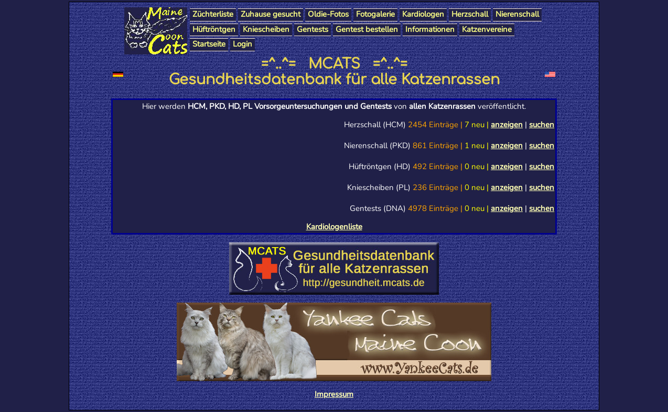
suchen (541, 124)
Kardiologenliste (334, 226)
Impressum (334, 394)
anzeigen (507, 124)
